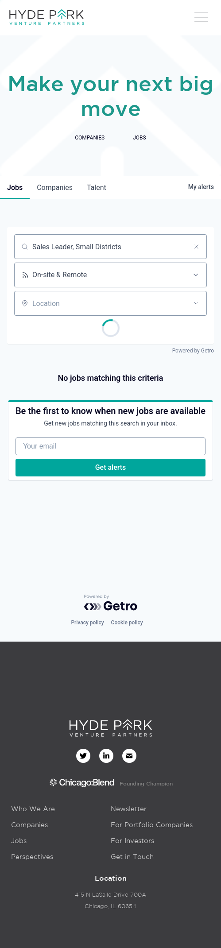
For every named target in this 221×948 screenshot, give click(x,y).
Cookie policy (127, 622)
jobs (15, 187)
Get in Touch (132, 856)
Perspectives (32, 856)
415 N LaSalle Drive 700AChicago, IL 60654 (110, 900)
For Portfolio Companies (152, 824)
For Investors (132, 840)
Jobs (19, 840)
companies (55, 187)
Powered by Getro (193, 351)
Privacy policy (87, 622)
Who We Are (33, 809)
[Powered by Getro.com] (110, 603)
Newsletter (129, 809)
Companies (29, 824)
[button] (201, 20)
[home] (46, 18)
